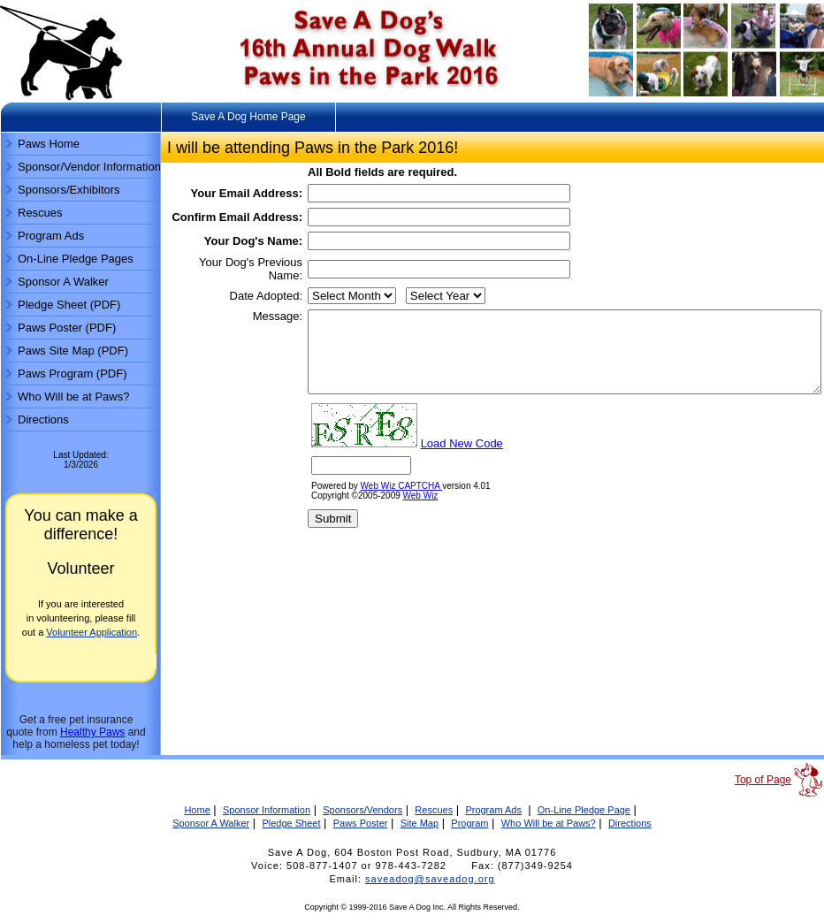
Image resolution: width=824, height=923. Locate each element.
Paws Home (49, 143)
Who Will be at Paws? (73, 396)
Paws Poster (360, 823)
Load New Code (400, 509)
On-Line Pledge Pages (76, 258)
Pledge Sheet (291, 823)
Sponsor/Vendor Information (89, 166)
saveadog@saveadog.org (430, 878)
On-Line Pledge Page (584, 810)
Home (197, 810)
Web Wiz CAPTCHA (340, 552)
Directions (43, 419)
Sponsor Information (266, 810)
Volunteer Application (91, 632)
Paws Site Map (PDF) (73, 350)
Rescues (40, 212)
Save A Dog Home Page (248, 117)
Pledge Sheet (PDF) (69, 304)
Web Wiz (359, 562)
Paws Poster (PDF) (67, 327)
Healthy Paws (92, 732)
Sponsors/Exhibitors (69, 189)
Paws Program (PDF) (72, 373)
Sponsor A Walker (63, 281)
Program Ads (51, 235)
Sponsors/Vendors (362, 810)
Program (469, 823)
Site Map (420, 823)
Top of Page (763, 780)
